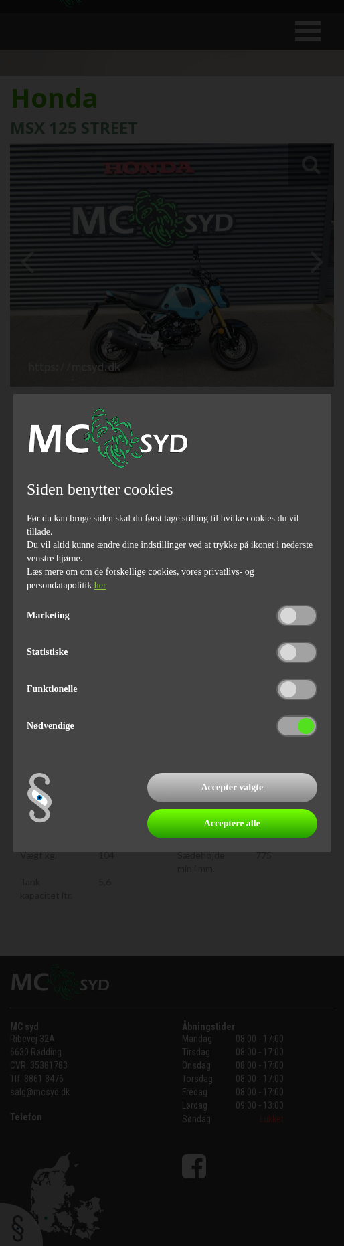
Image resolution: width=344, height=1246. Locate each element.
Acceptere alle (232, 823)
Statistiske (47, 652)
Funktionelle (52, 689)
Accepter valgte (232, 787)
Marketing (48, 615)
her (100, 585)
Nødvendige (50, 726)
